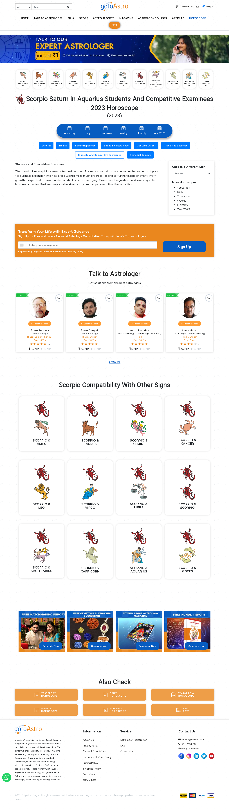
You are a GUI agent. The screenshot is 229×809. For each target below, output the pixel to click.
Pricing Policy (90, 763)
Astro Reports (103, 18)
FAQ (122, 745)
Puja (71, 18)
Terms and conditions (54, 251)
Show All (114, 361)
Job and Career (146, 145)
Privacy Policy (75, 251)
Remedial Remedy (140, 155)
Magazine (126, 18)
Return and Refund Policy (97, 757)
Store (83, 18)
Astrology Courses (152, 18)
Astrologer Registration (133, 739)
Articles (178, 18)
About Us (88, 739)
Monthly (141, 130)
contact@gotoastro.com (192, 739)
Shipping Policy (92, 768)
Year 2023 (159, 130)
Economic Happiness (116, 145)
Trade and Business (175, 145)
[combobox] (23, 245)
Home (25, 18)
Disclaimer (89, 774)
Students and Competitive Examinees (99, 155)
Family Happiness (85, 145)
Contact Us (126, 751)
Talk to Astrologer (48, 18)
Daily (87, 130)
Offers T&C (89, 780)
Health (63, 145)
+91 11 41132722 (188, 744)
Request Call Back (39, 324)
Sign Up (184, 246)
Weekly (123, 130)
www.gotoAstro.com (189, 748)
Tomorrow (105, 130)
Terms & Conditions (94, 751)
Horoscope (197, 18)
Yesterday (69, 130)
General (46, 145)
